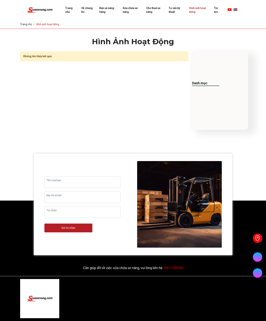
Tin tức (216, 10)
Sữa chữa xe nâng (130, 10)
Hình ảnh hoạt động (197, 10)
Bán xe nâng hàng (106, 10)
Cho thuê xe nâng (153, 10)
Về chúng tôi (87, 10)
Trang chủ (69, 10)
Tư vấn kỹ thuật (174, 10)
